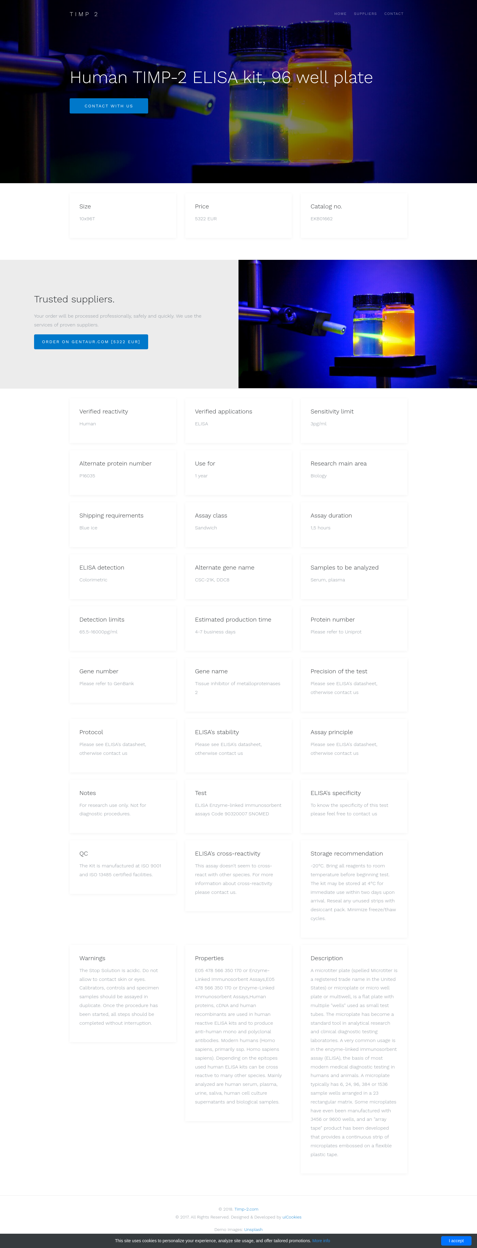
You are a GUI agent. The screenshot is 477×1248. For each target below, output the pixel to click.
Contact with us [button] (109, 105)
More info (321, 1240)
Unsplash (253, 1229)
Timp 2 (84, 14)
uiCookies (292, 1217)
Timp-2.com (247, 1209)
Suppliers (365, 14)
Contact (394, 14)
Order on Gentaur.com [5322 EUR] (91, 341)
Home (340, 14)
